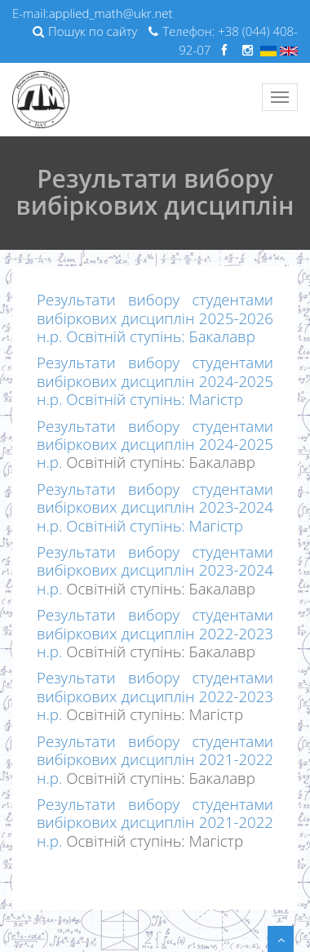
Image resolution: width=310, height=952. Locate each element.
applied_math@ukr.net (111, 13)
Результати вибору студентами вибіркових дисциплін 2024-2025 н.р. (155, 444)
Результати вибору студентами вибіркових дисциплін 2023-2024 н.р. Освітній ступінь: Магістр (155, 507)
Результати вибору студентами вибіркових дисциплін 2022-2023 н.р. (155, 632)
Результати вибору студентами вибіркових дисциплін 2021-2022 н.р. (155, 759)
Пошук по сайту (85, 31)
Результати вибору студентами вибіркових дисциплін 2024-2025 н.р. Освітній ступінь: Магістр (155, 380)
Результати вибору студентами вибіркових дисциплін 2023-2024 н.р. (155, 569)
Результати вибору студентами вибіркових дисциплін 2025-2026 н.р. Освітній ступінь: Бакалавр (155, 317)
